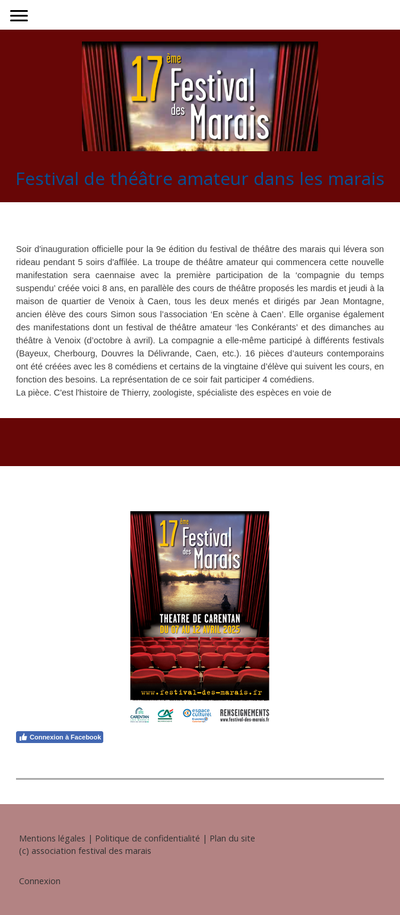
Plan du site (232, 838)
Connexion (40, 881)
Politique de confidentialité (147, 838)
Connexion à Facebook (59, 737)
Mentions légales (52, 838)
